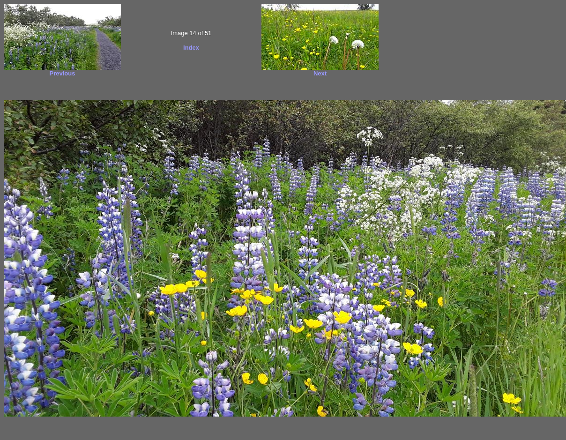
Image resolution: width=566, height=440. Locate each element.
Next (320, 73)
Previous (62, 73)
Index (191, 47)
